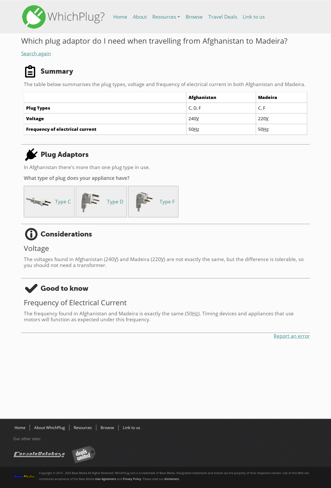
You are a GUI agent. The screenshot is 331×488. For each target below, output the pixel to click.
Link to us (254, 16)
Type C (63, 201)
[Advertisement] (165, 380)
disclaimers (171, 479)
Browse (194, 16)
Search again (36, 53)
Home (120, 16)
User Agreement (105, 479)
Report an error (292, 335)
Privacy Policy (132, 479)
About (140, 16)
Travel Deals (222, 16)
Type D (115, 201)
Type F (167, 201)
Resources (164, 16)
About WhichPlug (49, 427)
